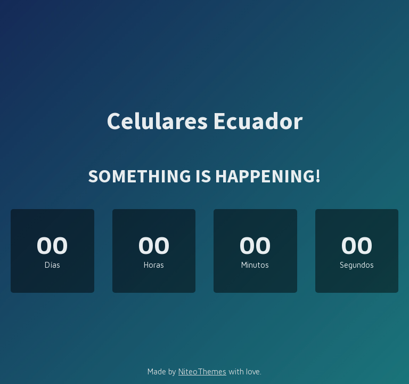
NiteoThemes (202, 371)
